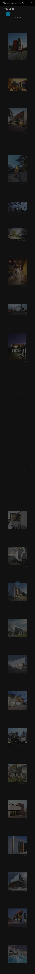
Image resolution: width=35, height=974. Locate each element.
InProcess (24, 14)
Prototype (17, 17)
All (8, 14)
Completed (15, 14)
